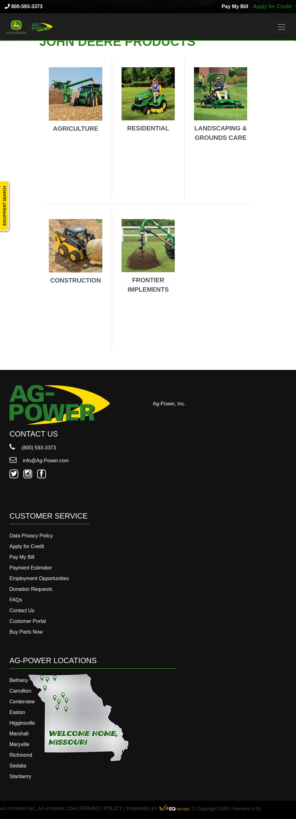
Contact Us (21, 610)
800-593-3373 (24, 6)
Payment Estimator (30, 567)
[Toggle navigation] (281, 27)
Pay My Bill (235, 6)
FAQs (15, 599)
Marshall (18, 733)
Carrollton (20, 691)
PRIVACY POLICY (101, 808)
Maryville (19, 744)
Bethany (18, 680)
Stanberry (20, 776)
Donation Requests (30, 589)
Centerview (22, 701)
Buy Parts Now (26, 632)
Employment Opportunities (39, 578)
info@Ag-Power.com (39, 460)
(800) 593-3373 (32, 447)
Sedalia (17, 765)
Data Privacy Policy (31, 535)
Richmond (20, 755)
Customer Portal (27, 621)
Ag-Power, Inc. (169, 403)
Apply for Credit (272, 6)
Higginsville (22, 723)
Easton (17, 712)
